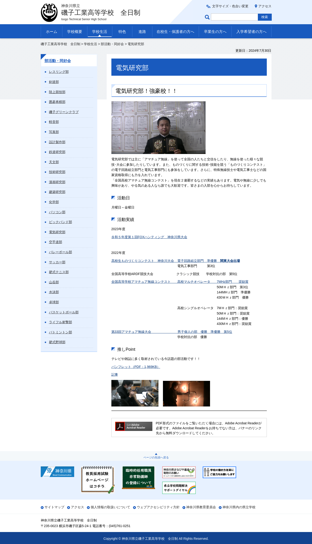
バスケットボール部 (64, 312)
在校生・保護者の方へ (175, 32)
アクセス (264, 6)
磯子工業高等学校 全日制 (60, 44)
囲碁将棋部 (57, 102)
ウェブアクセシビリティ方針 (158, 507)
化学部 (54, 202)
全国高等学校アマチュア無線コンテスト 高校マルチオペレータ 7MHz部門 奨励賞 (180, 282)
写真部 (54, 132)
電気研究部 (57, 232)
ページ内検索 (208, 17)
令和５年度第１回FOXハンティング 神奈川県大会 (149, 237)
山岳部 (54, 282)
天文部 (54, 162)
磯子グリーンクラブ (64, 112)
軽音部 (54, 122)
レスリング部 (59, 72)
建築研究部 (57, 192)
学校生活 (99, 32)
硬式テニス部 (59, 272)
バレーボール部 (60, 252)
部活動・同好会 (112, 44)
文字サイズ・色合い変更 (230, 6)
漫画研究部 (57, 182)
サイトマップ (54, 507)
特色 (122, 32)
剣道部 (54, 82)
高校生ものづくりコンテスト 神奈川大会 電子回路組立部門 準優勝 (175, 261)
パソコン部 (57, 212)
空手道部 (55, 242)
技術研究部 (57, 172)
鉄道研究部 (57, 152)
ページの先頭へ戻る (156, 457)
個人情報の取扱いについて (110, 507)
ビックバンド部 (60, 222)
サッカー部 (57, 262)
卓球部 (54, 302)
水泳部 (54, 292)
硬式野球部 (57, 342)
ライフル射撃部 (60, 322)
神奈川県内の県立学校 (239, 507)
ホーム (51, 32)
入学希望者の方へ (251, 32)
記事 (114, 374)
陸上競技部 (57, 92)
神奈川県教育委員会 (201, 507)
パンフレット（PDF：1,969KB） (135, 367)
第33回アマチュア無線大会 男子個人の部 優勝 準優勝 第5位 (171, 332)
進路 (142, 32)
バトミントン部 (60, 332)
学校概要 (74, 32)
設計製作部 (57, 142)
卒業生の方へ (215, 32)
